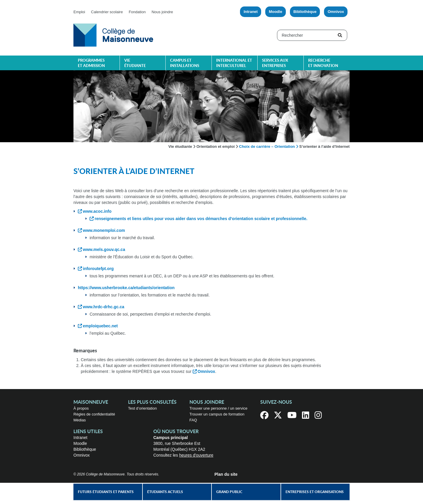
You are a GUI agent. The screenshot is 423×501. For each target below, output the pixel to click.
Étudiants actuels (165, 492)
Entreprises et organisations (315, 492)
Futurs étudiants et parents (106, 492)
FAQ (193, 420)
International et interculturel (234, 63)
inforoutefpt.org (98, 268)
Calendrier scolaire (107, 12)
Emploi (79, 12)
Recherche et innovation (323, 63)
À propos (81, 408)
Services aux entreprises (275, 63)
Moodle (275, 11)
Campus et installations (184, 63)
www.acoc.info (97, 211)
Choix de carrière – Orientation (267, 146)
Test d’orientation (142, 408)
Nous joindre (162, 12)
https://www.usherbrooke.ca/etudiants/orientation (126, 287)
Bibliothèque (305, 11)
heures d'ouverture (196, 455)
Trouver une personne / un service (218, 408)
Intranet (251, 11)
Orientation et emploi (216, 146)
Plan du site (226, 474)
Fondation (137, 12)
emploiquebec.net (100, 326)
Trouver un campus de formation (216, 414)
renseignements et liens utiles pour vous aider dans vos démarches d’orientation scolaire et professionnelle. (201, 218)
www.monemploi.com (104, 230)
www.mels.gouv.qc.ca (104, 249)
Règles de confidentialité (94, 414)
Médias (79, 420)
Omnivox (336, 11)
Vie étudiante (135, 63)
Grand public (229, 492)
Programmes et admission (91, 63)
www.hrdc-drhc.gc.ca (103, 306)
